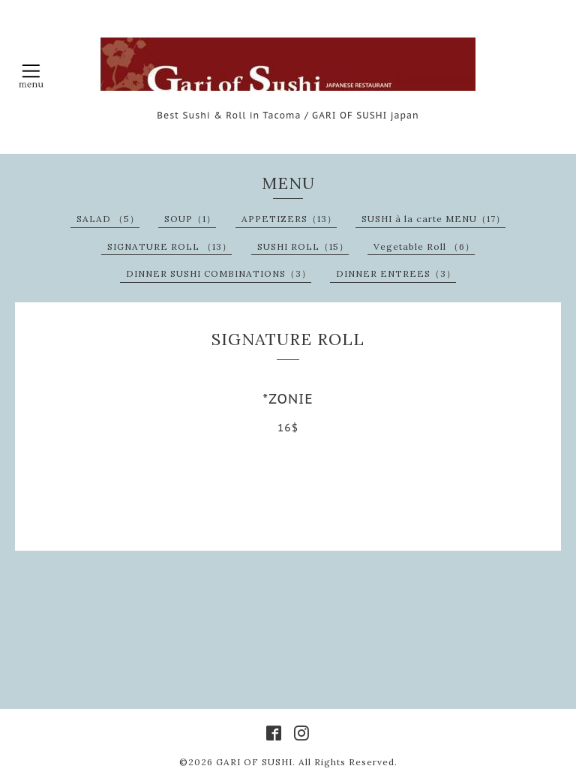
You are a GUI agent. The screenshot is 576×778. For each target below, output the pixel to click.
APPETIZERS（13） (289, 218)
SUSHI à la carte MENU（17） (434, 218)
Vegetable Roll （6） (424, 246)
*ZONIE (288, 398)
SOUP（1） (190, 218)
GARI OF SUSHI (254, 761)
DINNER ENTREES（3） (396, 273)
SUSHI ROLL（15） (303, 246)
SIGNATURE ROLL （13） (169, 246)
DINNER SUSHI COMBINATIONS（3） (218, 273)
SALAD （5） (108, 218)
